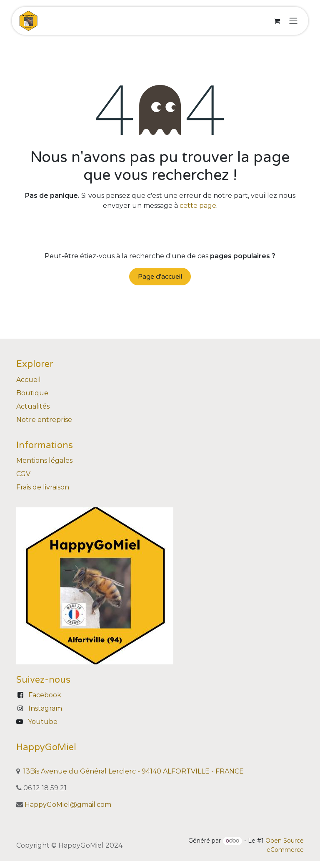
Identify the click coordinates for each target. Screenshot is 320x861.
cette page (198, 206)
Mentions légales (44, 460)
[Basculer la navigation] (293, 21)
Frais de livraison (42, 487)
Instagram (45, 708)
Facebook (44, 695)
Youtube (43, 722)
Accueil (28, 380)
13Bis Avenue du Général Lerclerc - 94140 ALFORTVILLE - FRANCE (133, 771)
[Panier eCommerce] (276, 20)
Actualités (33, 406)
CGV (23, 474)
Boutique (32, 393)
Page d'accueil (160, 276)
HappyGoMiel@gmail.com (68, 805)
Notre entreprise (44, 420)
